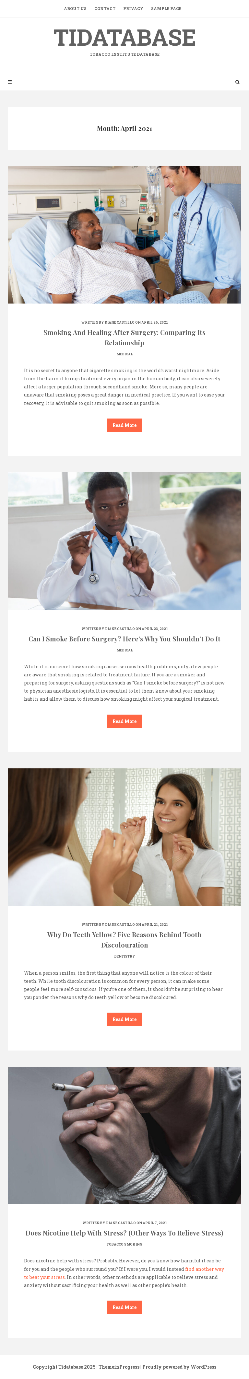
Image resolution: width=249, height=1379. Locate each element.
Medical (124, 354)
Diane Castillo (120, 322)
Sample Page (166, 8)
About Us (75, 8)
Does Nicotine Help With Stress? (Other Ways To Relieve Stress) (124, 1232)
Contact (104, 8)
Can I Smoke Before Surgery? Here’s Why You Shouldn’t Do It (124, 638)
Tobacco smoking (124, 1244)
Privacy (133, 8)
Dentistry (124, 956)
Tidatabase (124, 39)
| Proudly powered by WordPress (178, 1367)
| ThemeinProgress (118, 1367)
